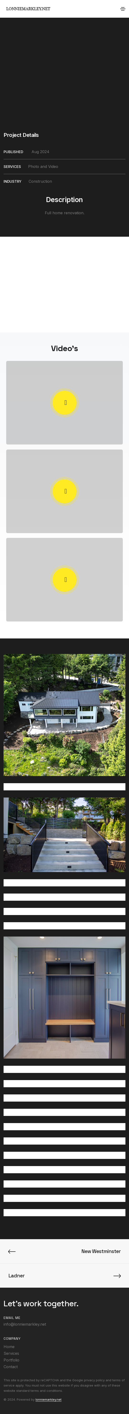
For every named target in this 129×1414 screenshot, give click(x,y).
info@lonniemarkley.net (25, 1324)
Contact (11, 1366)
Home (9, 1346)
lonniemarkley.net (49, 1399)
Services (11, 1353)
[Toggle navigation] (122, 9)
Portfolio (11, 1360)
